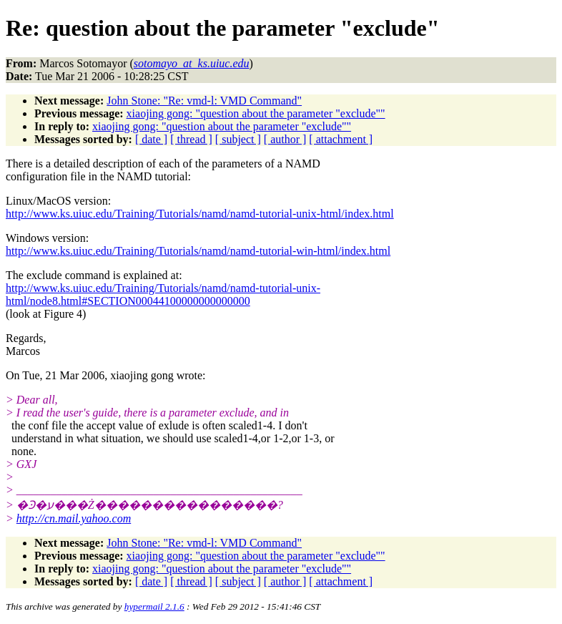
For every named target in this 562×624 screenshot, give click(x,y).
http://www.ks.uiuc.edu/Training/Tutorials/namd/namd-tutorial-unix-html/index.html (200, 214)
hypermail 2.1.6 (154, 606)
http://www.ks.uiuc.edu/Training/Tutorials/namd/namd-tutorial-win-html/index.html (198, 251)
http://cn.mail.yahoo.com (73, 518)
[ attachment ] (341, 139)
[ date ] (151, 139)
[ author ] (285, 139)
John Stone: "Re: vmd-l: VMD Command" (204, 100)
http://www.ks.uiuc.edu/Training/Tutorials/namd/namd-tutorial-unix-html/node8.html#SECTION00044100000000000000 (163, 294)
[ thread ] (191, 139)
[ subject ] (238, 139)
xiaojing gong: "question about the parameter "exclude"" (256, 113)
